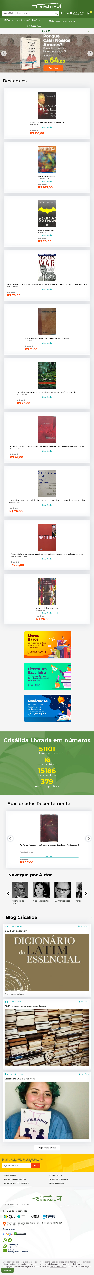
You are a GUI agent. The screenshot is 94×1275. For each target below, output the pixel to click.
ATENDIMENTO (55, 1175)
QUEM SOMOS (10, 1175)
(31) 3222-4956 (34, 26)
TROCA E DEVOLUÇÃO (58, 1179)
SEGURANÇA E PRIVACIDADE (16, 1183)
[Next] (90, 53)
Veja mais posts (47, 1147)
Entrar (64, 13)
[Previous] (4, 53)
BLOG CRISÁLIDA (56, 1183)
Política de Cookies (58, 1267)
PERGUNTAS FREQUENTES (15, 1179)
